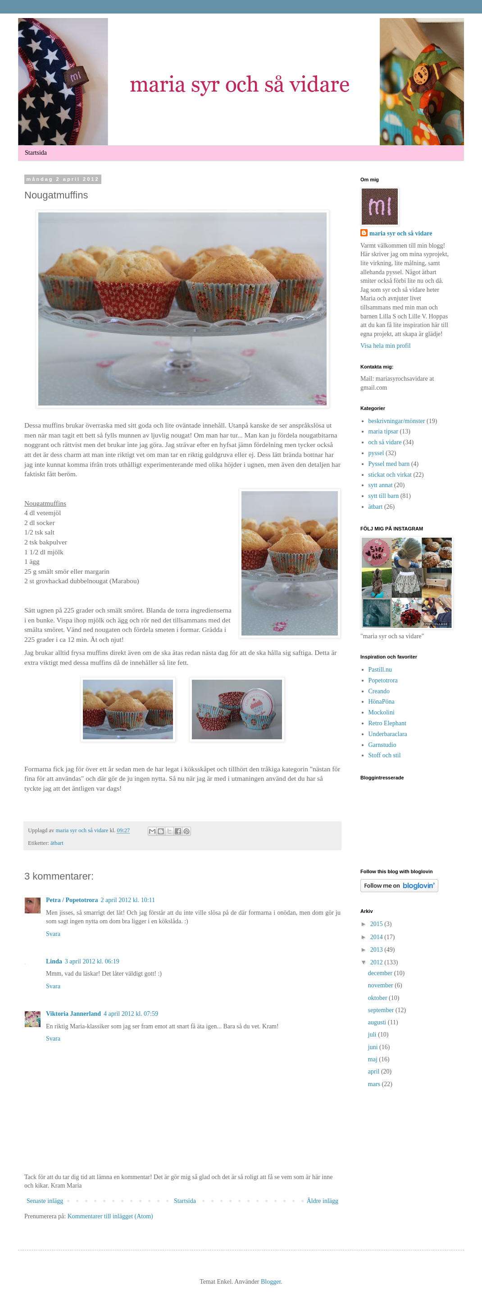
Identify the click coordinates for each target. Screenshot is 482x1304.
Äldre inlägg (322, 1201)
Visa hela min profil (385, 345)
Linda (54, 961)
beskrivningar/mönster (396, 421)
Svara (53, 934)
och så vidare (385, 442)
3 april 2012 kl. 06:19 (92, 961)
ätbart (57, 843)
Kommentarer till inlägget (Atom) (110, 1216)
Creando (379, 691)
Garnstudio (382, 745)
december (381, 973)
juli (373, 1034)
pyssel (376, 453)
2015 (377, 924)
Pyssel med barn (389, 464)
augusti (378, 1022)
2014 (377, 937)
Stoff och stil (384, 755)
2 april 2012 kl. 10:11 (128, 900)
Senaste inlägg (45, 1201)
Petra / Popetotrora (72, 900)
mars (375, 1084)
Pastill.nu (380, 669)
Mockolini (381, 712)
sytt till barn (383, 496)
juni (373, 1047)
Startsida (36, 152)
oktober (378, 998)
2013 (377, 949)
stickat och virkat (390, 474)
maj (373, 1059)
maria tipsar (383, 431)
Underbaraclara (387, 734)
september (382, 1010)
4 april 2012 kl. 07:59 (131, 1013)
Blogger (271, 1281)
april (374, 1071)
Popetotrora (383, 680)
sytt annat (380, 485)
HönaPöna (381, 701)
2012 (377, 962)
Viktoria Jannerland (73, 1013)
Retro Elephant (387, 723)
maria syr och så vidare (83, 830)
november (381, 985)
